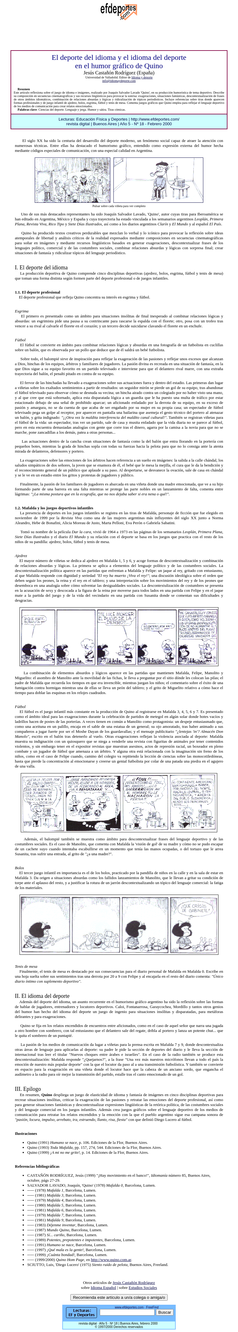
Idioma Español (103, 1287)
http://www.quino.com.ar (111, 1259)
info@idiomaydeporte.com (119, 80)
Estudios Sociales (143, 1287)
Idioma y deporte (141, 77)
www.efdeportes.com (129, 1307)
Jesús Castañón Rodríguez (134, 1282)
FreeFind (152, 1307)
